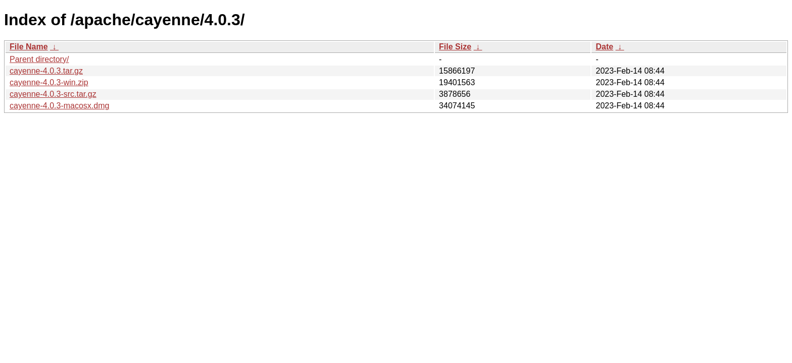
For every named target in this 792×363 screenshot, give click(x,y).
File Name (29, 46)
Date (604, 46)
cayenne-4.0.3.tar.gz (46, 71)
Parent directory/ (39, 59)
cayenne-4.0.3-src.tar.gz (53, 94)
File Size (455, 46)
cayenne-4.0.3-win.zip (49, 82)
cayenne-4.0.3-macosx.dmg (59, 105)
